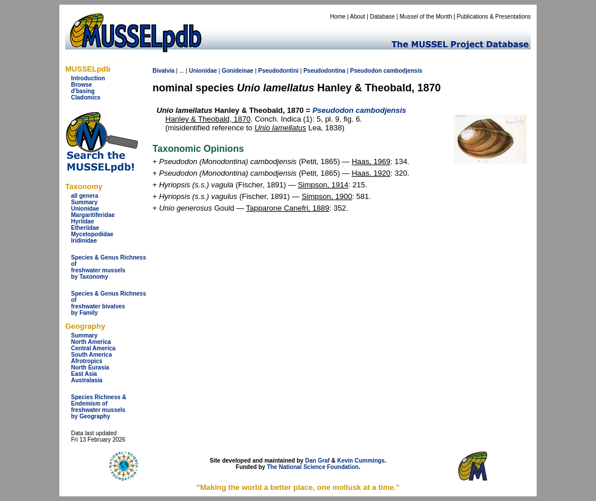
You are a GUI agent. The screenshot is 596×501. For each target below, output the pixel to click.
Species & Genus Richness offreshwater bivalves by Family (108, 303)
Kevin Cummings (361, 460)
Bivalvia (163, 70)
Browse (81, 84)
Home (338, 16)
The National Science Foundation (313, 467)
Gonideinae (237, 70)
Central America (93, 348)
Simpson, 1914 (323, 184)
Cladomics (86, 97)
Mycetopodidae (92, 234)
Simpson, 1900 (326, 196)
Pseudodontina (324, 70)
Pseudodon (366, 70)
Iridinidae (84, 240)
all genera (84, 196)
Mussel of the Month (426, 16)
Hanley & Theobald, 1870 (207, 119)
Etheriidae (85, 228)
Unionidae (85, 208)
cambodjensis (403, 70)
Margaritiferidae (93, 215)
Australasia (86, 380)
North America (91, 342)
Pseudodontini (278, 70)
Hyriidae (82, 221)
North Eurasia (90, 367)
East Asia (84, 374)
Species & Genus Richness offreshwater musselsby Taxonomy (108, 267)
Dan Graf (317, 460)
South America (91, 354)
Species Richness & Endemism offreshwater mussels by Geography (98, 407)
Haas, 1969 (371, 161)
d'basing (83, 91)
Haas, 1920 (371, 173)
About (357, 16)
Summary (84, 202)
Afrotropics (86, 361)
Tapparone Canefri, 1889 (287, 208)
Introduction (88, 78)
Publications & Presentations (494, 16)
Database (382, 16)
